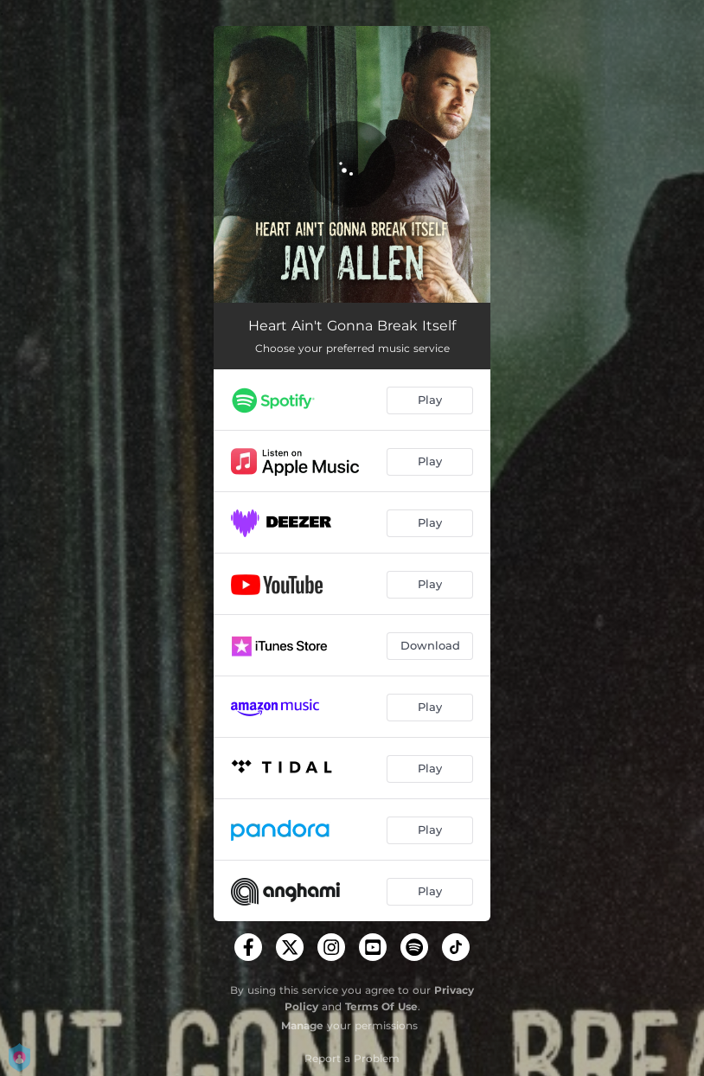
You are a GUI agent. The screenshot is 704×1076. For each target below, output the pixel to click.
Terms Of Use (381, 1006)
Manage (302, 1025)
